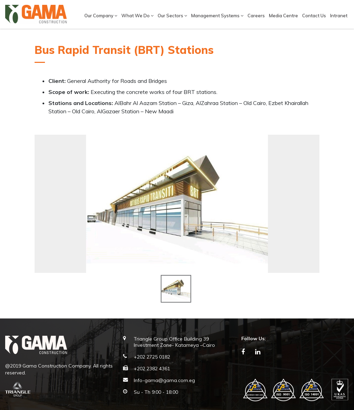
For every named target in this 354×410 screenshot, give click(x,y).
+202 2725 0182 (152, 357)
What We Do (137, 15)
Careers (256, 15)
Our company (100, 15)
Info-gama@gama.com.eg (164, 380)
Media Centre (283, 15)
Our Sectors (172, 15)
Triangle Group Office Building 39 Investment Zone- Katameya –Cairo (174, 342)
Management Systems (217, 15)
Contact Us (314, 15)
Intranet (338, 15)
